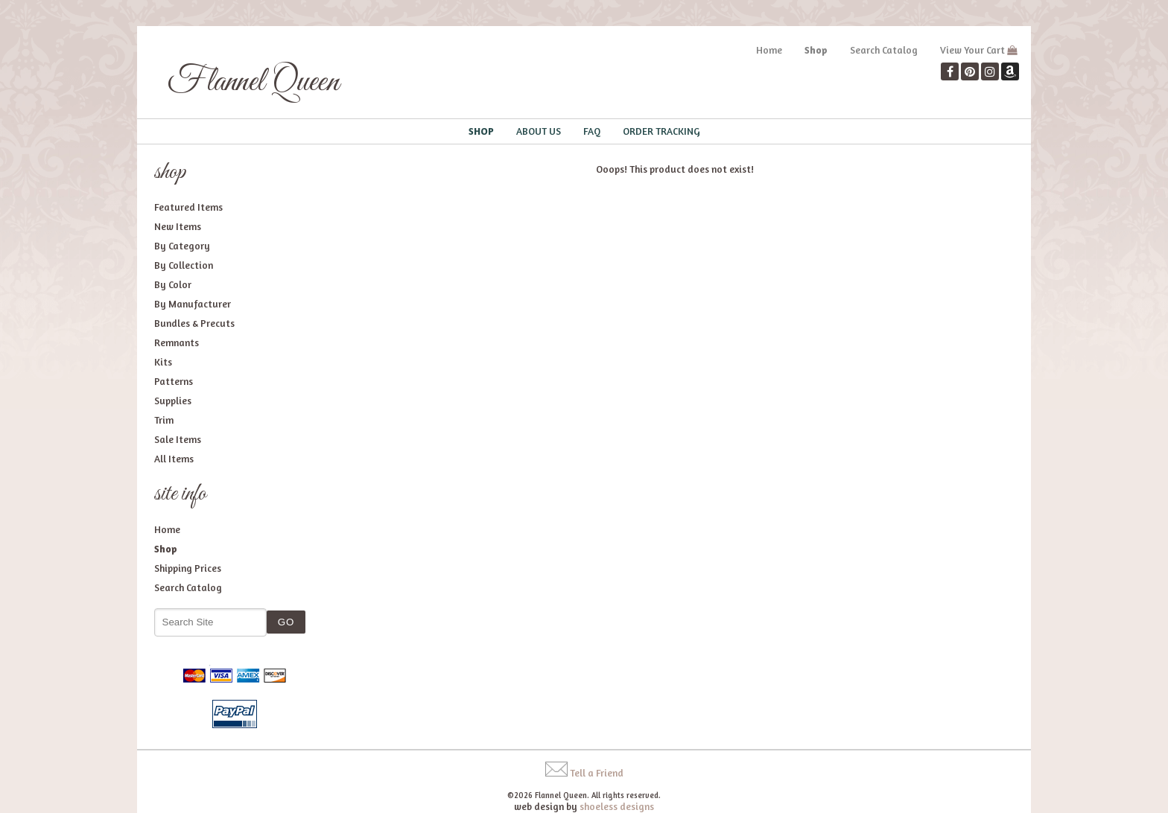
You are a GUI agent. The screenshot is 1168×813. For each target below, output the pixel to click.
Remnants (176, 342)
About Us (538, 131)
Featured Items (188, 207)
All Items (174, 459)
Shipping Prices (187, 568)
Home (769, 50)
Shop (816, 50)
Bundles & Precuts (194, 323)
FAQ (591, 131)
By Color (172, 284)
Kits (163, 362)
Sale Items (177, 439)
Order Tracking (661, 131)
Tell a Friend (596, 773)
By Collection (183, 265)
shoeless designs (617, 806)
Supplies (172, 400)
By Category (182, 246)
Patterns (173, 381)
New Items (177, 226)
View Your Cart (972, 50)
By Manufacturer (192, 304)
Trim (164, 420)
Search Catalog (884, 50)
